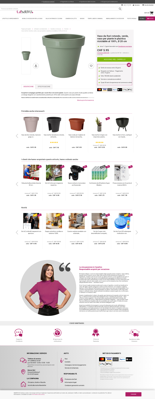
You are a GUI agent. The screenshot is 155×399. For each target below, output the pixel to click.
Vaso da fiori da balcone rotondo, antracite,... (54, 136)
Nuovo (150, 20)
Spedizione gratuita (49, 1)
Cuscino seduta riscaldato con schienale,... (76, 232)
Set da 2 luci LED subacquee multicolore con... (122, 232)
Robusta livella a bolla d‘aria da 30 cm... (31, 184)
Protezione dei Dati (71, 379)
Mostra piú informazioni (85, 100)
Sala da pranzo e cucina (54, 20)
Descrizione (28, 87)
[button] (17, 136)
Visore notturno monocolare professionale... (77, 184)
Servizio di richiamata (71, 368)
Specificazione (44, 87)
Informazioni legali (70, 382)
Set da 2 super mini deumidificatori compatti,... (99, 232)
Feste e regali (131, 20)
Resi (66, 359)
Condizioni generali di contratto (74, 385)
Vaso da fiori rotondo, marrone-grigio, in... (31, 136)
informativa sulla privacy (38, 394)
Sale (142, 20)
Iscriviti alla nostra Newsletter (37, 385)
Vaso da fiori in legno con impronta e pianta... (99, 136)
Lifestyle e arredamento (10, 20)
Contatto (67, 362)
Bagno (82, 20)
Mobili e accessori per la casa (32, 20)
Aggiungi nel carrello (115, 59)
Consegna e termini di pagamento (75, 365)
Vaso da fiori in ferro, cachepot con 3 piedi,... (122, 136)
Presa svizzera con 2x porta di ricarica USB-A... (122, 184)
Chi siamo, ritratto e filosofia (36, 382)
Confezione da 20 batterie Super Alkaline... (99, 184)
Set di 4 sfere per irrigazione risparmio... (54, 184)
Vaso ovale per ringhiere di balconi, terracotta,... (76, 136)
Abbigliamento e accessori (115, 20)
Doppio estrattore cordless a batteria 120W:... (54, 232)
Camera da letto (71, 20)
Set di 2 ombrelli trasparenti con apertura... (31, 232)
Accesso (136, 5)
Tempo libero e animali (95, 20)
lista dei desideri (148, 5)
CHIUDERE (133, 394)
